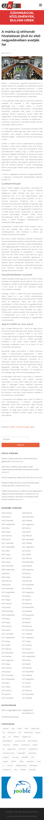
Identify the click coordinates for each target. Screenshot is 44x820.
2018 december (28, 607)
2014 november (8, 698)
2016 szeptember (28, 656)
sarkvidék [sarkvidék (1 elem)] (24, 757)
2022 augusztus (28, 524)
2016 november (28, 653)
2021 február (27, 558)
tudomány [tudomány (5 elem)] (30, 761)
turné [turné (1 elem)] (39, 761)
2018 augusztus (28, 615)
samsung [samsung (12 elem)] (15, 757)
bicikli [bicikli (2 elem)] (20, 728)
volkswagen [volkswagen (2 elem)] (33, 765)
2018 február (27, 626)
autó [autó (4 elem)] (13, 728)
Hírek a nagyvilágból (20, 427)
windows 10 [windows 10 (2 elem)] (7, 769)
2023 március (7, 513)
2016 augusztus (7, 660)
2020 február (27, 581)
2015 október (27, 675)
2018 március (7, 626)
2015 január (6, 694)
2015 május (6, 687)
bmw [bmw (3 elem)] (26, 728)
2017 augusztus (28, 637)
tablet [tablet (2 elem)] (21, 761)
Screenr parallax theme (15, 816)
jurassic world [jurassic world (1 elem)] (20, 741)
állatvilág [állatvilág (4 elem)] (32, 769)
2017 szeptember (8, 637)
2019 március (7, 603)
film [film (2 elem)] (20, 732)
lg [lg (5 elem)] (3, 749)
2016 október (7, 656)
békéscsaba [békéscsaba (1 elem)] (35, 728)
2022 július (6, 528)
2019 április (26, 600)
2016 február (27, 668)
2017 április (6, 645)
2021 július (6, 551)
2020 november (8, 566)
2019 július (6, 596)
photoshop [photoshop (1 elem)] (32, 753)
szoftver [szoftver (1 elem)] (13, 761)
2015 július (6, 683)
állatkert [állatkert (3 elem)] (23, 769)
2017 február (6, 649)
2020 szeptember (8, 569)
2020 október (27, 566)
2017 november (8, 634)
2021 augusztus (28, 547)
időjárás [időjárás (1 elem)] (16, 737)
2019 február (27, 603)
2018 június (26, 618)
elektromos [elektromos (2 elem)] (12, 732)
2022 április (26, 532)
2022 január (6, 539)
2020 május (6, 577)
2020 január (6, 585)
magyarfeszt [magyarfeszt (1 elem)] (11, 749)
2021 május (6, 554)
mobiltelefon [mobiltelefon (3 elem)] (32, 749)
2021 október (27, 543)
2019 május (6, 600)
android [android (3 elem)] (5, 728)
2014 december (28, 694)
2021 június (26, 551)
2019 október (27, 588)
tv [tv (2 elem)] (3, 765)
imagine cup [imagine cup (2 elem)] (26, 737)
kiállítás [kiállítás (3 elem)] (15, 745)
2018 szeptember (8, 615)
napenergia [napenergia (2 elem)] (21, 753)
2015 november (8, 675)
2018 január (6, 630)
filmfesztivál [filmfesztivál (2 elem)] (28, 732)
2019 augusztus (28, 592)
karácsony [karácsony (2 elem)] (6, 745)
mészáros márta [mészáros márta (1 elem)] (8, 753)
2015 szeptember (8, 679)
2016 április (26, 664)
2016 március (7, 668)
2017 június (6, 641)
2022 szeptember (8, 524)
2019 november (8, 588)
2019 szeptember (8, 592)
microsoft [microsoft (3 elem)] (22, 749)
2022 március (7, 535)
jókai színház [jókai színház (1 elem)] (32, 741)
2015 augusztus (28, 679)
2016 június (26, 660)
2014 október (27, 698)
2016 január (6, 671)
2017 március (27, 645)
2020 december (28, 562)
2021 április (26, 554)
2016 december (7, 653)
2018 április (26, 622)
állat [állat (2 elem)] (15, 769)
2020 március (7, 581)
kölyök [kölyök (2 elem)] (35, 745)
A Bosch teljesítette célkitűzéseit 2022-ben (18, 477)
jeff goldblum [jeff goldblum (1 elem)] (7, 741)
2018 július (6, 618)
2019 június (26, 596)
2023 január (6, 517)
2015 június (26, 683)
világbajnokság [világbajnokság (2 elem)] (21, 765)
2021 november (8, 543)
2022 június (26, 528)
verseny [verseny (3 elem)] (10, 765)
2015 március (7, 690)
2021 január (6, 562)
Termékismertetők (9, 717)
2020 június (26, 573)
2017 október (27, 634)
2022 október (27, 520)
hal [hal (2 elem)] (9, 737)
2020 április (26, 577)
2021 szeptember (8, 547)
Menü (40, 5)
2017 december (28, 630)
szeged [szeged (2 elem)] (5, 761)
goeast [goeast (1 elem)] (38, 732)
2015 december (28, 671)
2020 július (6, 573)
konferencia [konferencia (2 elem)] (25, 745)
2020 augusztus (28, 569)
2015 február (27, 690)
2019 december (28, 585)
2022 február (27, 535)
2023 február (27, 513)
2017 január (26, 649)
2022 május (6, 532)
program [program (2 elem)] (6, 757)
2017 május (26, 641)
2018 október (27, 611)
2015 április (26, 687)
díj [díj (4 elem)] (4, 732)
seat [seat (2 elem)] (32, 757)
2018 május (6, 622)
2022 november (8, 520)
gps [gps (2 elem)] (4, 737)
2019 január (6, 607)
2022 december (28, 517)
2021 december (28, 539)
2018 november (8, 611)
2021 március (7, 558)
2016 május (6, 664)
